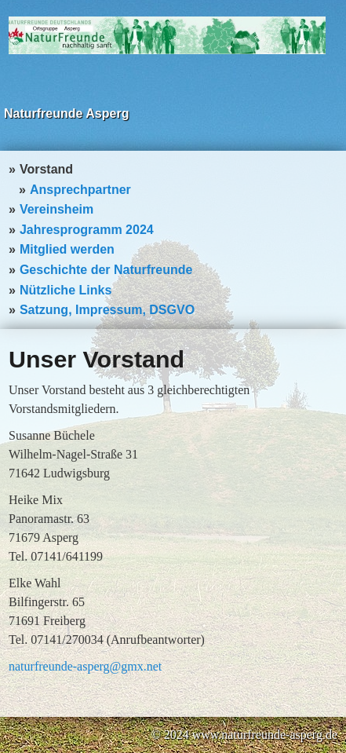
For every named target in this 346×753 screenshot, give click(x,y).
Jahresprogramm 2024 (87, 229)
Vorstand (46, 169)
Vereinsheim (56, 209)
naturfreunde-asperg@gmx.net (85, 666)
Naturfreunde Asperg (66, 113)
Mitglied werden (67, 249)
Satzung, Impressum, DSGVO (107, 309)
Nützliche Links (65, 290)
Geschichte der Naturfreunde (106, 269)
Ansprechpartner (80, 189)
